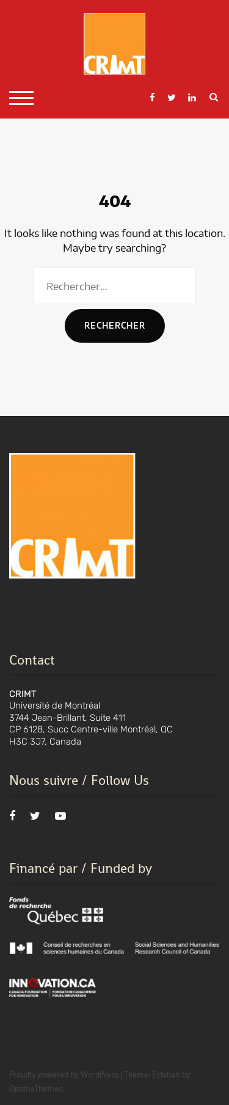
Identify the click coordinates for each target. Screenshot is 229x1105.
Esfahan (166, 1075)
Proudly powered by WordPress (63, 1075)
